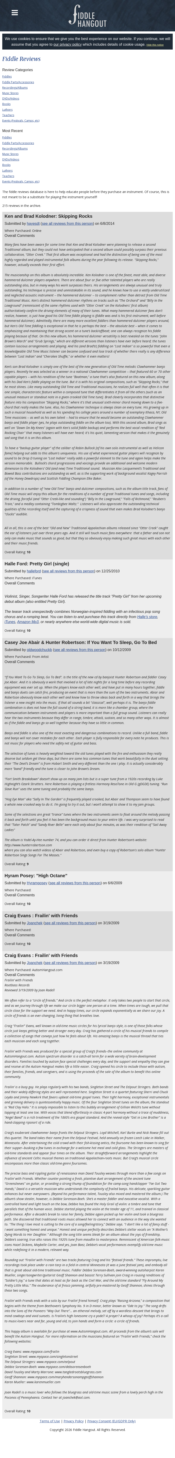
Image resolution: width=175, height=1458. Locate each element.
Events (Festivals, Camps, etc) (20, 121)
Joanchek (35, 923)
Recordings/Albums (15, 88)
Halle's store (147, 617)
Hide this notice (155, 44)
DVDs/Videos (10, 98)
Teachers (8, 115)
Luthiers (7, 110)
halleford (34, 571)
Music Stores (10, 93)
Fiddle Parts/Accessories (18, 82)
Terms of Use (50, 1421)
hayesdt (33, 223)
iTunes (10, 622)
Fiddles (7, 76)
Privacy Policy (74, 1421)
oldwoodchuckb (39, 650)
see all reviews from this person (67, 223)
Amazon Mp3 (28, 622)
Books (6, 104)
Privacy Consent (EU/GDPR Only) (111, 1421)
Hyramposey (37, 883)
